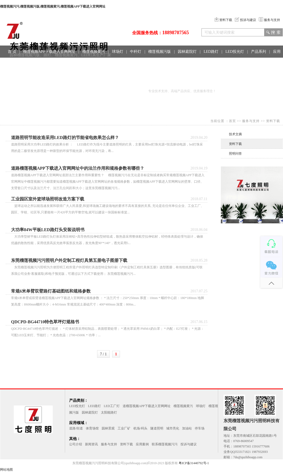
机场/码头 (140, 428)
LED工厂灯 (112, 406)
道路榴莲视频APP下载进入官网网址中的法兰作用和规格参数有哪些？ (77, 168)
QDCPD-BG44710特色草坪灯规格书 (45, 322)
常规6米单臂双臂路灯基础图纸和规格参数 (51, 291)
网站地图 (6, 469)
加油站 (187, 428)
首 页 (12, 52)
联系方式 (49, 64)
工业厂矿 (124, 428)
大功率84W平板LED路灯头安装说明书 (47, 229)
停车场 (199, 428)
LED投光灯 (234, 52)
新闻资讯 (91, 444)
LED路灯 (211, 52)
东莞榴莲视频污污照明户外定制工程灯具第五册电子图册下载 (69, 260)
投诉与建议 (245, 20)
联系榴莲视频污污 (165, 444)
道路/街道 (76, 428)
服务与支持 (269, 20)
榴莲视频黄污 (93, 52)
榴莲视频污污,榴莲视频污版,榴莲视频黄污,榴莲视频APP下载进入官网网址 (52, 6)
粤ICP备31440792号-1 (194, 463)
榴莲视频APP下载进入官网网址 (49, 52)
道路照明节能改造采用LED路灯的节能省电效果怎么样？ (65, 137)
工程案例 (27, 64)
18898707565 (175, 32)
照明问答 (235, 153)
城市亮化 (172, 428)
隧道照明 (156, 428)
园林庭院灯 (187, 52)
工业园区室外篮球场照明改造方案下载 (47, 199)
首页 (232, 121)
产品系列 (258, 52)
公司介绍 (75, 444)
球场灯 (117, 52)
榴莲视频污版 (159, 52)
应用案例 (142, 444)
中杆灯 (135, 52)
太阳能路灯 (109, 412)
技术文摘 (235, 134)
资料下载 (223, 20)
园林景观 (108, 428)
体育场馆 (92, 428)
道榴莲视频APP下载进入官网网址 (147, 406)
